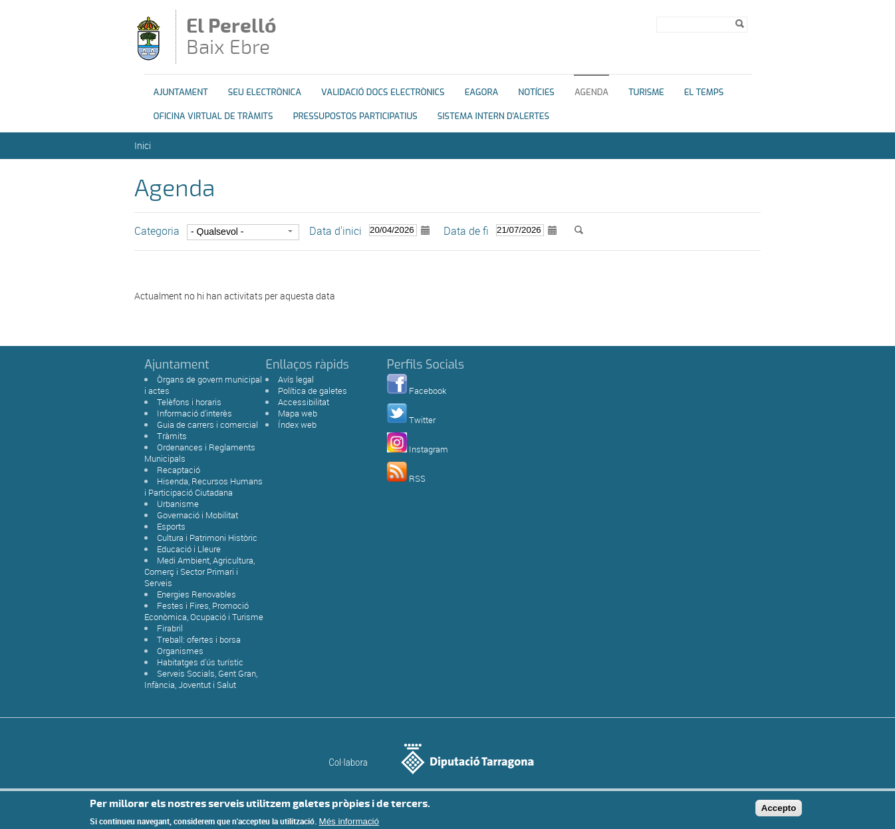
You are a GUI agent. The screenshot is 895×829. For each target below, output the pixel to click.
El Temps (704, 92)
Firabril (170, 628)
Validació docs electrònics (383, 92)
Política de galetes (312, 391)
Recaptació (178, 470)
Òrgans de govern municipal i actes (203, 385)
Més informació (349, 824)
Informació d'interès (194, 413)
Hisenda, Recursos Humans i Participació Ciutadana (203, 486)
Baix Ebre (240, 38)
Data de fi (466, 231)
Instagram (428, 449)
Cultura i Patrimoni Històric (207, 538)
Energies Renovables (196, 594)
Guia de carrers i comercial (207, 424)
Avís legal (296, 379)
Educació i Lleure (189, 549)
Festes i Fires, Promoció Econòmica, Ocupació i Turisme (203, 611)
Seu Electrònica (264, 92)
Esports (171, 526)
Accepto (779, 811)
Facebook (427, 391)
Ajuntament (181, 92)
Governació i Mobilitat (197, 515)
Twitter (422, 420)
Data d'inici (335, 231)
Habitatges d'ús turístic (200, 662)
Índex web (297, 424)
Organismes (180, 651)
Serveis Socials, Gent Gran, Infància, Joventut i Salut (200, 679)
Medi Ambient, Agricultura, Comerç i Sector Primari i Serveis (199, 571)
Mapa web (297, 413)
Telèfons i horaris (189, 402)
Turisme (646, 92)
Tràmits (172, 436)
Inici (142, 145)
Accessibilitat (303, 402)
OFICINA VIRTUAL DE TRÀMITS (213, 116)
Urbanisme (178, 504)
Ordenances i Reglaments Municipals (199, 452)
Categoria (157, 231)
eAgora (482, 92)
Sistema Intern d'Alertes (493, 116)
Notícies (536, 92)
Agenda (591, 92)
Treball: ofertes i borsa (199, 639)
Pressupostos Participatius (355, 116)
